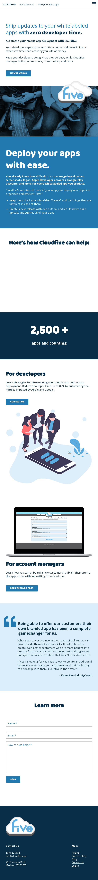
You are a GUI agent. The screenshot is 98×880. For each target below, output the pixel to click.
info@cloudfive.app (48, 4)
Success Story (79, 856)
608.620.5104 (27, 4)
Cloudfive (9, 4)
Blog (74, 859)
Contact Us (17, 402)
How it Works (18, 73)
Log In (75, 865)
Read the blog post (21, 588)
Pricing (75, 852)
